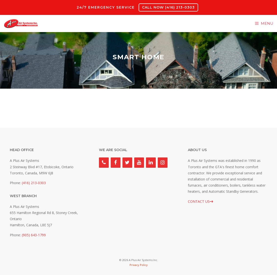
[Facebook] (115, 162)
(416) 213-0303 (34, 182)
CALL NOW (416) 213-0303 (168, 7)
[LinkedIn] (151, 162)
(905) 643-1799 (34, 235)
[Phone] (104, 162)
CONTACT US (200, 201)
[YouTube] (139, 162)
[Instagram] (163, 162)
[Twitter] (127, 162)
